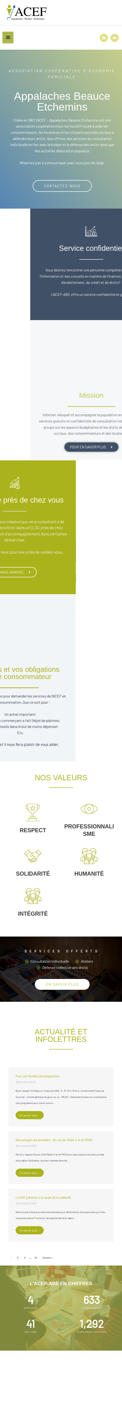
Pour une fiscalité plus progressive (38, 1076)
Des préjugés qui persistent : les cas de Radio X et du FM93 (54, 1140)
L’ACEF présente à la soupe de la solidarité (43, 1197)
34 (36, 1257)
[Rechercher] (103, 1377)
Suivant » (48, 1257)
